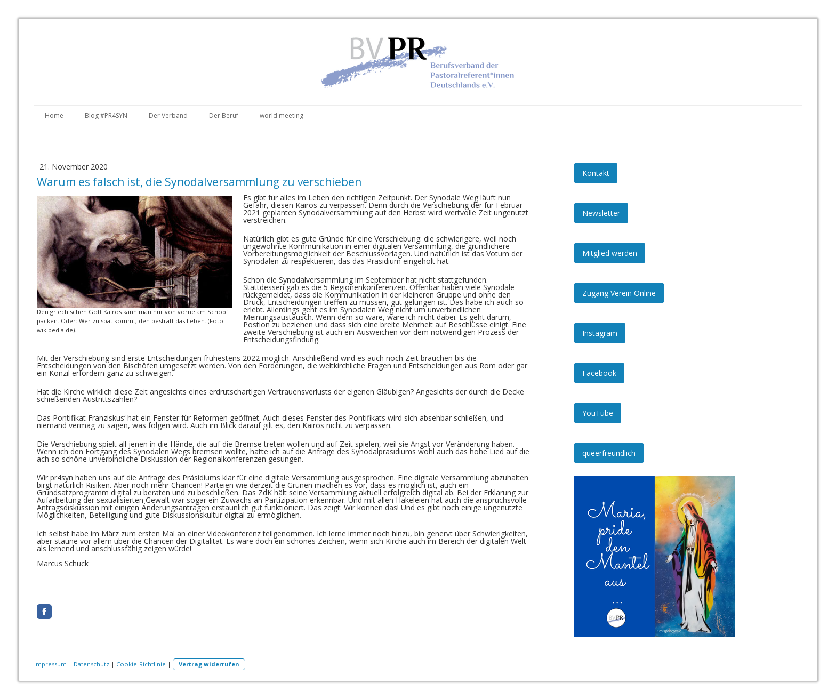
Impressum (50, 664)
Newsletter (601, 213)
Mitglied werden (609, 253)
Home (54, 115)
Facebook (599, 373)
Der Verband (168, 115)
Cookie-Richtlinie (141, 664)
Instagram (599, 333)
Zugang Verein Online (619, 293)
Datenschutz (91, 664)
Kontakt (595, 173)
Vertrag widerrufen (209, 664)
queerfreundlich (609, 453)
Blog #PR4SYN (106, 115)
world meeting (281, 115)
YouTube (597, 413)
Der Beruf (223, 115)
